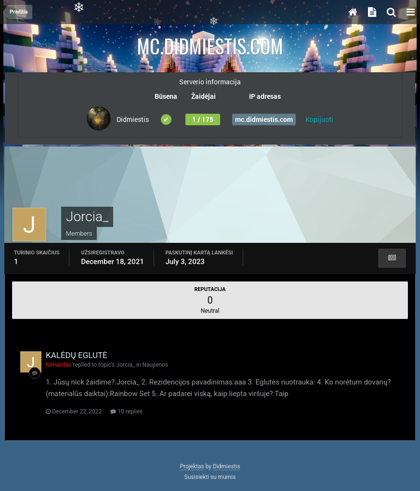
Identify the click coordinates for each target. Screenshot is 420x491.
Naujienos (155, 364)
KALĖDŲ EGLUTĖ (76, 355)
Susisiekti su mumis (210, 477)
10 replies (126, 411)
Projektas (192, 466)
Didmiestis (226, 466)
